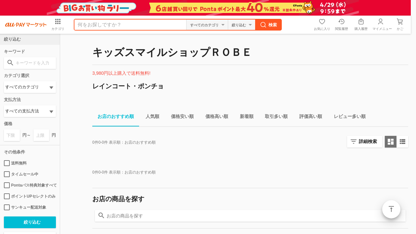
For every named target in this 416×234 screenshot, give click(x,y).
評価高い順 (308, 117)
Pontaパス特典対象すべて (30, 185)
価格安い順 (180, 117)
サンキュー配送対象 (25, 207)
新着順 (244, 117)
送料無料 (15, 163)
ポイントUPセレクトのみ (30, 196)
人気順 (149, 117)
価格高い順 (214, 117)
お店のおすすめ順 (113, 117)
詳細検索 (368, 141)
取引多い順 (274, 117)
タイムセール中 (21, 174)
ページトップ (391, 209)
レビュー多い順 (347, 117)
